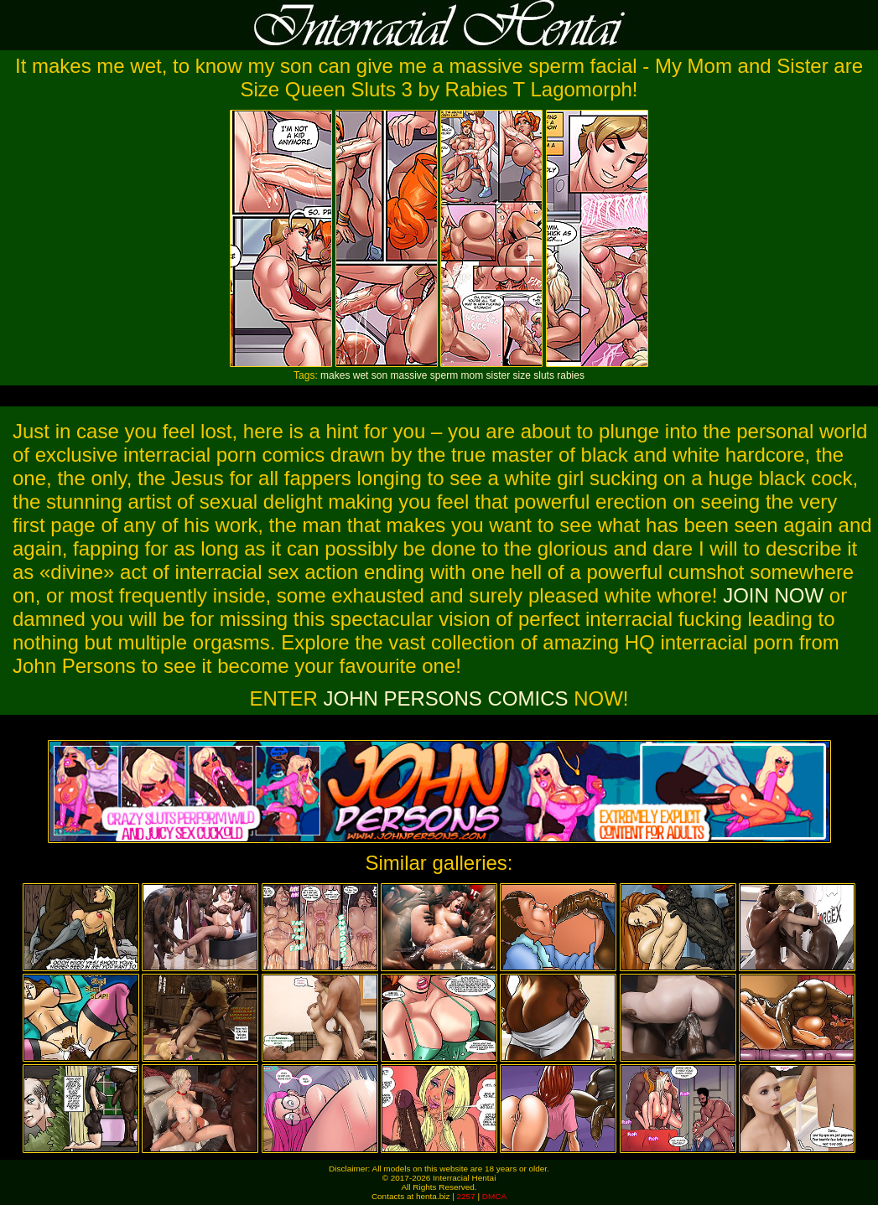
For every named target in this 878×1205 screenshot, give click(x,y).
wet (361, 375)
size (522, 375)
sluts (543, 375)
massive (408, 375)
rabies (570, 375)
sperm (444, 375)
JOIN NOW (773, 595)
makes (335, 375)
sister (498, 375)
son (379, 375)
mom (472, 375)
